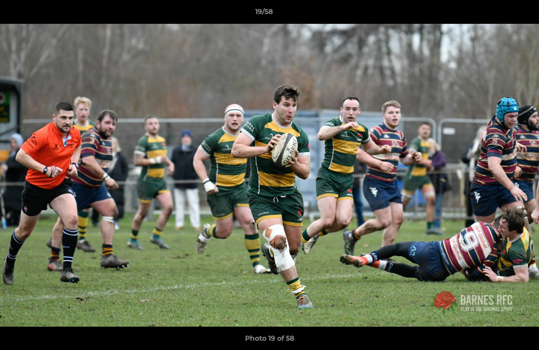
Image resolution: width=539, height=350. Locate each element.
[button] (498, 14)
